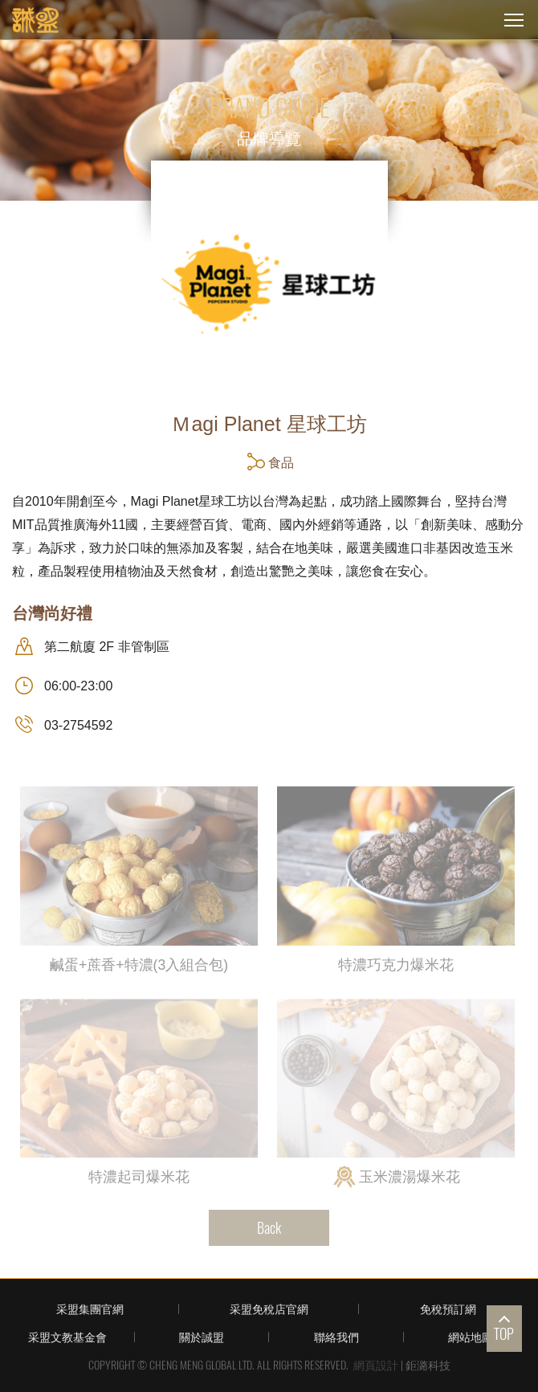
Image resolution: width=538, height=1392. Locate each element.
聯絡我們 (336, 1337)
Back (269, 1228)
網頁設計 (375, 1365)
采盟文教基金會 (67, 1337)
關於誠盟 (201, 1337)
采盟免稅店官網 (269, 1309)
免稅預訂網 (448, 1309)
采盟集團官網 (90, 1309)
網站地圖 (470, 1337)
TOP (504, 1334)
